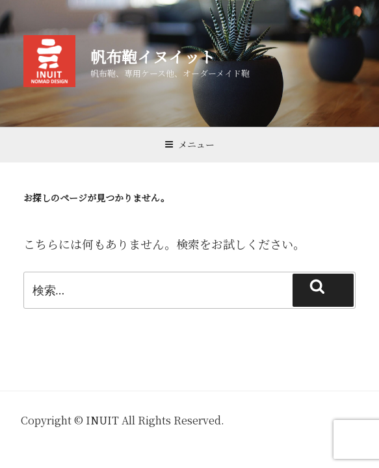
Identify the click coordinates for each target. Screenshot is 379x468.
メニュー (189, 144)
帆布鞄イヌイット (152, 56)
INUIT (102, 420)
